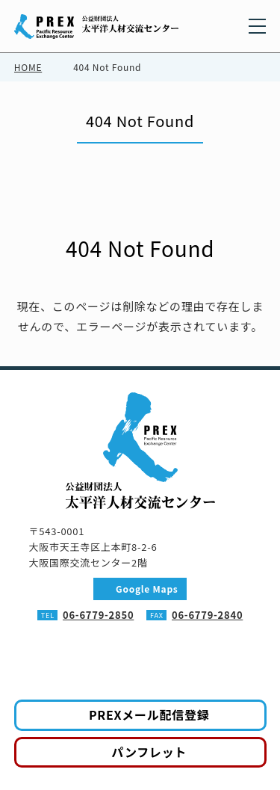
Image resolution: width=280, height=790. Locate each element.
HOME (28, 67)
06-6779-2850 (98, 615)
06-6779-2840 (207, 615)
